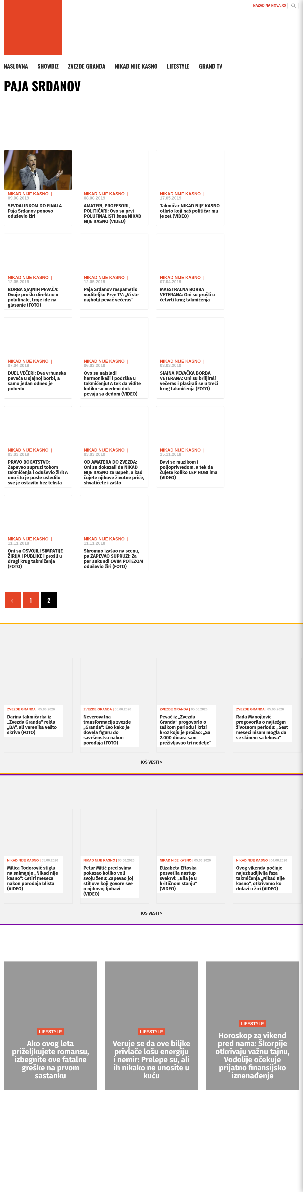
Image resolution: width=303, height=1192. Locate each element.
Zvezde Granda (86, 66)
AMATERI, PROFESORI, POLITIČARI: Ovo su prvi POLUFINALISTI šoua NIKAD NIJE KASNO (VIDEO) (112, 213)
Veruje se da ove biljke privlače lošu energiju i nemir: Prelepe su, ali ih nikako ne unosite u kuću (151, 1059)
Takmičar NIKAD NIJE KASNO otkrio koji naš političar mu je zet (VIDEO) (190, 211)
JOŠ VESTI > (151, 762)
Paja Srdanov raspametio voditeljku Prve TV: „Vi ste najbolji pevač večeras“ (111, 295)
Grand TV (210, 66)
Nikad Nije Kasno (136, 66)
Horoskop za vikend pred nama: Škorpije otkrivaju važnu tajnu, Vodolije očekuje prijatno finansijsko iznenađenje (252, 1055)
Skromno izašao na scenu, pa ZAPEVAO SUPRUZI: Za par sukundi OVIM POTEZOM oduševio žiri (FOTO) (113, 558)
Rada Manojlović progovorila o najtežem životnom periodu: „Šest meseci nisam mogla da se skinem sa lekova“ (262, 727)
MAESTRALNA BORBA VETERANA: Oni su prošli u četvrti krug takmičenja (187, 295)
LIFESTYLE (50, 1031)
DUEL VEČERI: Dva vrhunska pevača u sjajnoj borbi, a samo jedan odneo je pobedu (37, 381)
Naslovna (16, 66)
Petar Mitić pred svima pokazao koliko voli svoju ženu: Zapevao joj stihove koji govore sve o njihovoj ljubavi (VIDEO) (108, 881)
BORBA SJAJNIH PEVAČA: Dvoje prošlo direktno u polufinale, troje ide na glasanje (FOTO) (33, 297)
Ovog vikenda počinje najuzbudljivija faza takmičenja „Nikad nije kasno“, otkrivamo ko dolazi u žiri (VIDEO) (260, 878)
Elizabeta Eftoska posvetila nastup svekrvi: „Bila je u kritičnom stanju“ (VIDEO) (178, 878)
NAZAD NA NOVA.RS (269, 5)
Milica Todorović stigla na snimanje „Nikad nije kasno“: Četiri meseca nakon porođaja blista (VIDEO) (32, 878)
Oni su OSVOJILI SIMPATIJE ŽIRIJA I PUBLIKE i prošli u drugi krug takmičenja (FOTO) (35, 558)
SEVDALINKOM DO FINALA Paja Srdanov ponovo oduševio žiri (35, 211)
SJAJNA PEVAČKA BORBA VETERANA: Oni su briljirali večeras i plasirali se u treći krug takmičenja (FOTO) (189, 381)
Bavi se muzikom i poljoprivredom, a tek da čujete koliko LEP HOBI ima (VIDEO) (189, 469)
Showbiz (48, 66)
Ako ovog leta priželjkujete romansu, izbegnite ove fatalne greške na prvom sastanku (50, 1059)
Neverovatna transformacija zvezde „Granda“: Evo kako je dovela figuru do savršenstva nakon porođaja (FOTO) (107, 730)
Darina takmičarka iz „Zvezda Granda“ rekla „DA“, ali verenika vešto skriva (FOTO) (32, 724)
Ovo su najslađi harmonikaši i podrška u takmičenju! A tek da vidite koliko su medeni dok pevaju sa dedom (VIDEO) (112, 383)
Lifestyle (178, 66)
